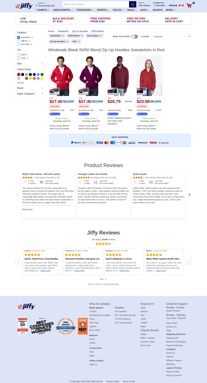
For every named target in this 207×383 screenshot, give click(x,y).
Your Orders (144, 5)
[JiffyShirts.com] (24, 6)
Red (76, 41)
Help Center (171, 323)
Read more (27, 209)
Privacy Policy (172, 371)
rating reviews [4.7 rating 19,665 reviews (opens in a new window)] (103, 239)
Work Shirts (94, 330)
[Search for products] (95, 4)
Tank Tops (94, 323)
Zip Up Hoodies (59, 41)
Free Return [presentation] (138, 20)
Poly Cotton (94, 36)
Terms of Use (129, 381)
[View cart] (189, 5)
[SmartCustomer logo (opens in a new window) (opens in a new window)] (103, 284)
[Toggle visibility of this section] (42, 32)
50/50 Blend (75, 36)
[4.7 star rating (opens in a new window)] (103, 243)
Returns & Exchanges (176, 342)
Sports (103, 10)
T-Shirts (42, 10)
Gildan (144, 334)
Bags (132, 10)
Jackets (92, 326)
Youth (143, 319)
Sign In (141, 3)
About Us (170, 353)
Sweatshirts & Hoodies (99, 315)
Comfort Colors (148, 342)
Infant (143, 326)
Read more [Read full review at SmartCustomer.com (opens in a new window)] (45, 270)
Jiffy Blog (170, 364)
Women (144, 311)
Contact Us (158, 3)
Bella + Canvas (148, 338)
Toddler (144, 323)
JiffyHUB (173, 5)
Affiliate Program (174, 360)
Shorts (158, 10)
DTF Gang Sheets (123, 323)
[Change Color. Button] (54, 91)
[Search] (132, 4)
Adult (143, 308)
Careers (170, 357)
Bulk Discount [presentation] (63, 20)
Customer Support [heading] (176, 303)
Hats (144, 10)
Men (143, 315)
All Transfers (121, 311)
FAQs (168, 330)
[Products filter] (172, 36)
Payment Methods (174, 345)
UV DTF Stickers (123, 319)
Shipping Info (172, 338)
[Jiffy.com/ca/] (47, 306)
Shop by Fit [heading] (147, 303)
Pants (92, 339)
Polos (118, 10)
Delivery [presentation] (174, 20)
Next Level (146, 345)
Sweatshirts (63, 10)
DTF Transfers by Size (125, 315)
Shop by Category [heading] (99, 303)
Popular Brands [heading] (150, 330)
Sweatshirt (57, 36)
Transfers (84, 10)
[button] (42, 9)
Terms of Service (174, 375)
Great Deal (54, 106)
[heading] (119, 93)
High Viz (93, 364)
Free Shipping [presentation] (100, 20)
